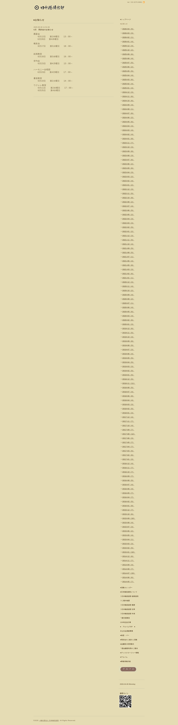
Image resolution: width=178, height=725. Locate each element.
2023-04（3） (128, 172)
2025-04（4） (128, 75)
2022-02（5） (128, 227)
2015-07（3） (128, 527)
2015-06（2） (128, 531)
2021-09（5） (128, 248)
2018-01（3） (128, 413)
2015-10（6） (128, 514)
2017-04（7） (128, 447)
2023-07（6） (128, 160)
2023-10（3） (128, 147)
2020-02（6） (128, 320)
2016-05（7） (128, 493)
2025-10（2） (128, 50)
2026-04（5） (128, 29)
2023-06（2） (128, 164)
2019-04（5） (128, 362)
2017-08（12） (128, 434)
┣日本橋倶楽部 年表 (127, 614)
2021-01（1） (128, 278)
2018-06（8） (128, 396)
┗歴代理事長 (125, 618)
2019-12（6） (128, 328)
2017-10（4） (128, 426)
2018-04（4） (128, 400)
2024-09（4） (128, 105)
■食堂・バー (124, 635)
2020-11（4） (128, 286)
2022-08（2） (128, 202)
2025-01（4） (128, 88)
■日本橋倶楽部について (128, 592)
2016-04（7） (128, 497)
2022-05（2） (128, 215)
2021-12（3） (128, 236)
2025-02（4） (128, 84)
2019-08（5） (128, 345)
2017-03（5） (128, 451)
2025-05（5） (128, 71)
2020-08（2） (128, 299)
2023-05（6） (128, 168)
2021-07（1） (128, 257)
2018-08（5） (128, 388)
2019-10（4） (128, 337)
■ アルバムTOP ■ (127, 627)
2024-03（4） (128, 130)
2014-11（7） (128, 561)
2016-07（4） (128, 485)
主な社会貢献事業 (126, 631)
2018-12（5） (128, 379)
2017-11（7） (128, 421)
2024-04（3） (128, 126)
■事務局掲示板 (125, 661)
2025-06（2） (128, 67)
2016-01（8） (128, 506)
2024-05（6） (128, 122)
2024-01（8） (128, 139)
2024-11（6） (128, 96)
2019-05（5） (128, 358)
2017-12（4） (128, 417)
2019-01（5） (128, 375)
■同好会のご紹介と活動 (128, 640)
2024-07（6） (128, 113)
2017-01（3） (128, 459)
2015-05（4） (128, 535)
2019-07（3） (128, 350)
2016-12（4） (128, 464)
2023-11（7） (128, 143)
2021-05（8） (128, 265)
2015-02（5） (128, 548)
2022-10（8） (128, 198)
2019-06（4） (128, 354)
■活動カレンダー (126, 587)
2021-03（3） (128, 269)
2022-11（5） (128, 193)
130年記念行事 (125, 622)
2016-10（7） (128, 472)
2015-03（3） (128, 544)
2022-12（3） (128, 189)
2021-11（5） (128, 240)
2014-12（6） (128, 556)
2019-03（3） (128, 366)
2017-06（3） (128, 438)
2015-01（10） (128, 552)
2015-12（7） (128, 510)
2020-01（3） (128, 324)
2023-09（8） (128, 151)
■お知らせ (124, 24)
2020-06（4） (128, 307)
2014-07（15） (128, 573)
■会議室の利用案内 (127, 644)
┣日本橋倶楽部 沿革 (127, 609)
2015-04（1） (128, 539)
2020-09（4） (128, 295)
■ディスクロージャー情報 (129, 653)
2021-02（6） (128, 274)
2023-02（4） (128, 181)
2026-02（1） (128, 37)
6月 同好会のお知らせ (43, 30)
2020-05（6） (128, 312)
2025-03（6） (128, 80)
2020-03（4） (128, 316)
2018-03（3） (128, 404)
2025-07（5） (128, 63)
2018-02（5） (128, 409)
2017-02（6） (128, 455)
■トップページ (125, 19)
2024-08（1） (128, 109)
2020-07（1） (128, 303)
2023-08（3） (128, 155)
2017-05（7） (128, 442)
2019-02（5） (128, 371)
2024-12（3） (128, 92)
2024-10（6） (128, 101)
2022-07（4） (128, 206)
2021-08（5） (128, 253)
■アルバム (124, 657)
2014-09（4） (128, 565)
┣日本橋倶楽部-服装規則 (129, 596)
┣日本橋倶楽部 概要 (127, 605)
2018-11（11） (128, 383)
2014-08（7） (128, 569)
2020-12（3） (128, 282)
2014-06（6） (128, 577)
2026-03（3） (128, 33)
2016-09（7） (128, 476)
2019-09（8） (128, 341)
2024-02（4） (128, 134)
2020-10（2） (128, 291)
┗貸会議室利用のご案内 (129, 648)
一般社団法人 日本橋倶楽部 (49, 720)
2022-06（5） (128, 210)
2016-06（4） (128, 489)
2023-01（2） (128, 185)
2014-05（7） (128, 582)
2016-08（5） (128, 480)
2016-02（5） (128, 501)
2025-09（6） (128, 54)
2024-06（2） (128, 118)
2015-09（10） (128, 518)
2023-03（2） (128, 177)
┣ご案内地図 (125, 601)
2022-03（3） (128, 223)
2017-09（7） (128, 430)
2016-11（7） (128, 468)
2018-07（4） (128, 392)
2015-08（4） (128, 523)
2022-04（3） (128, 219)
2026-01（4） (128, 42)
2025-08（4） (128, 58)
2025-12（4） (128, 46)
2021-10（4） (128, 244)
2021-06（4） (128, 261)
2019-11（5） (128, 333)
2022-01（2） (128, 231)
